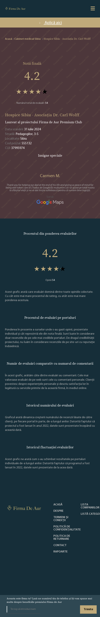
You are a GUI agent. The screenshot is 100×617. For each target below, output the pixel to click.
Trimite (88, 609)
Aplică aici (50, 23)
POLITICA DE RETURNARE (61, 538)
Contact (60, 545)
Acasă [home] (8, 39)
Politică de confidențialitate (67, 528)
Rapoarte (60, 551)
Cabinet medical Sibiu (27, 39)
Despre (58, 511)
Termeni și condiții (60, 519)
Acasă (57, 504)
